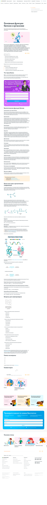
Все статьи (2, 3)
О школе (3, 458)
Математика (11, 3)
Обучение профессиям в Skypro (17, 460)
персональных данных (22, 426)
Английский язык (6, 3)
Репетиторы (4, 460)
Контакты (25, 464)
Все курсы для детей (5, 463)
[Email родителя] (16, 99)
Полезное (30, 3)
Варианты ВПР (26, 459)
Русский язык (24, 3)
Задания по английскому (27, 458)
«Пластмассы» (16, 365)
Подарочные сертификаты (6, 464)
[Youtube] (37, 457)
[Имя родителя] (16, 94)
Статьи (25, 456)
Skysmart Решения (15, 459)
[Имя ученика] (23, 419)
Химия (42, 3)
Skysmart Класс (15, 456)
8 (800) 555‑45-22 (4, 456)
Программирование (38, 3)
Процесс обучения (5, 459)
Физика (27, 3)
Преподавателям (26, 460)
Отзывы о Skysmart (26, 463)
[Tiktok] (39, 460)
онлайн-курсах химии (7, 351)
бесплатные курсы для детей (15, 179)
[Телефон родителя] (16, 96)
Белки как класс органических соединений (37, 10)
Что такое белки (33, 7)
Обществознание (16, 3)
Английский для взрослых (17, 458)
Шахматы (20, 3)
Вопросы (33, 3)
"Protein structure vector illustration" (17, 259)
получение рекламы (33, 426)
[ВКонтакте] (35, 457)
